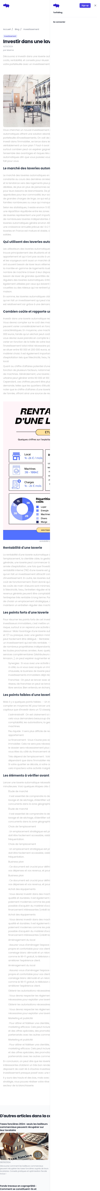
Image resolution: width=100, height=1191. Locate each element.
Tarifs (55, 12)
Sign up (85, 5)
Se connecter (59, 22)
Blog (60, 12)
